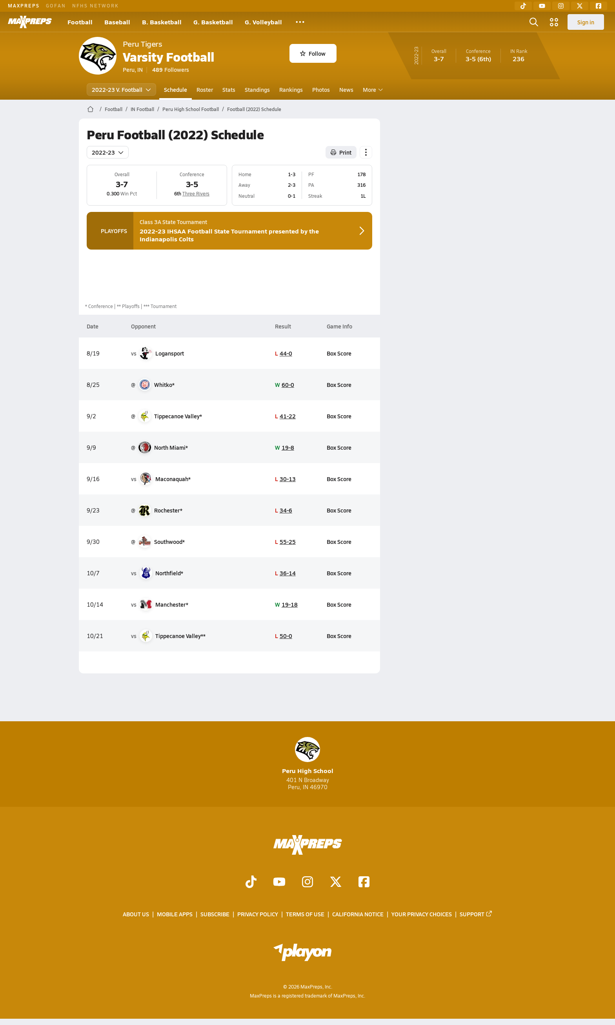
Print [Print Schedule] (341, 152)
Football (80, 21)
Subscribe (214, 914)
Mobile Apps (175, 914)
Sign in (585, 22)
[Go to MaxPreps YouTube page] (279, 882)
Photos (321, 89)
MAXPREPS (24, 5)
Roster (205, 89)
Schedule (175, 89)
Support (476, 914)
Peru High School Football (190, 109)
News (346, 89)
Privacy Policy (257, 914)
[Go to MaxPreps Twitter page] (335, 882)
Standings (257, 89)
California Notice (358, 914)
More (372, 89)
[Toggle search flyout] (534, 22)
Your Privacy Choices (421, 914)
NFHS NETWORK (95, 5)
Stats (228, 89)
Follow (313, 53)
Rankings (291, 89)
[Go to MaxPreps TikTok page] (251, 882)
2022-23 (108, 152)
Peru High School (307, 756)
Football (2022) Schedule (254, 109)
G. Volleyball (263, 21)
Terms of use (305, 914)
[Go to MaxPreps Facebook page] (364, 882)
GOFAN (56, 5)
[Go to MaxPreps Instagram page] (307, 882)
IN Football (142, 109)
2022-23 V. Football (121, 89)
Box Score (338, 353)
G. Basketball (213, 21)
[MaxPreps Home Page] (90, 109)
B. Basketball (162, 21)
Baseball (117, 21)
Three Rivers (195, 193)
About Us (136, 914)
